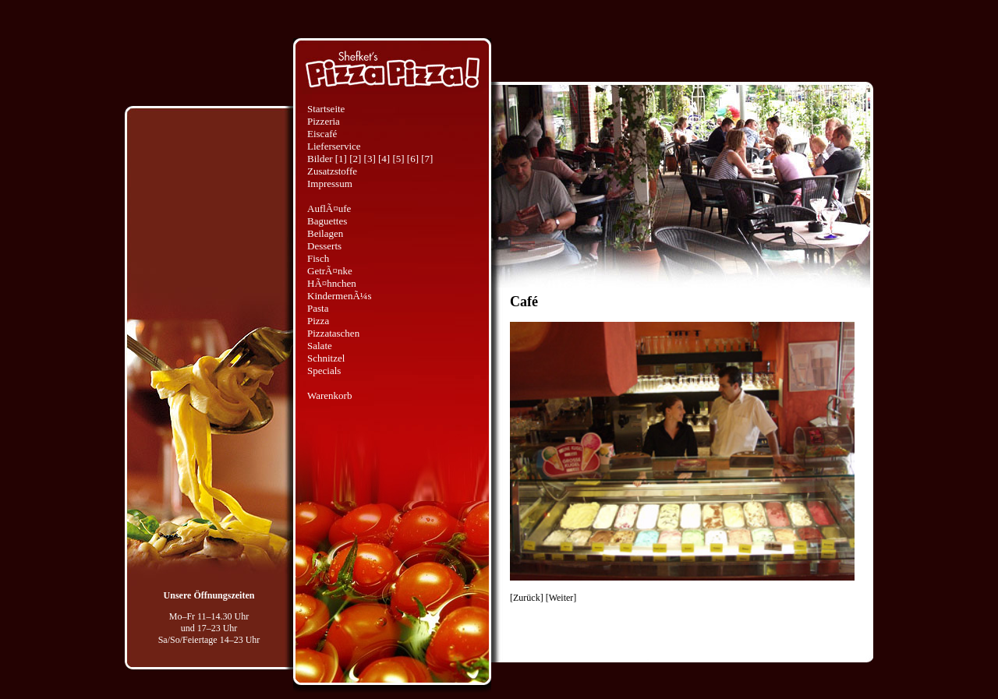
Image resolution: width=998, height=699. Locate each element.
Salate (319, 345)
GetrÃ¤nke (329, 271)
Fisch (318, 258)
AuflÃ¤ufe (329, 208)
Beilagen (325, 233)
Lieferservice (334, 146)
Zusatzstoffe (332, 171)
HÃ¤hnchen (331, 283)
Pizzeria (323, 121)
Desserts (324, 246)
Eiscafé (322, 133)
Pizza (318, 321)
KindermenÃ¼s (339, 296)
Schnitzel (326, 358)
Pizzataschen (333, 333)
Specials (324, 370)
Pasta (317, 308)
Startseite (326, 109)
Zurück (526, 597)
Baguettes (327, 221)
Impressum (329, 183)
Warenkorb (329, 395)
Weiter (561, 597)
